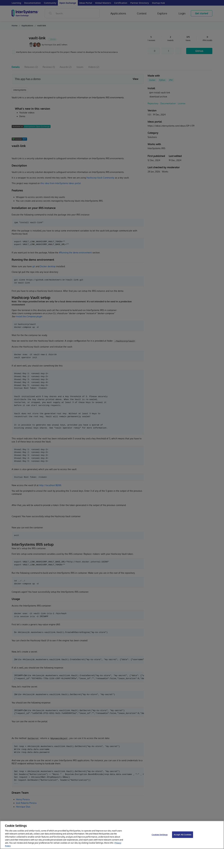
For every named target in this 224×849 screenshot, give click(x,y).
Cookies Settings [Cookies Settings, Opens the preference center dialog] (160, 834)
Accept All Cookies (182, 834)
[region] (112, 835)
